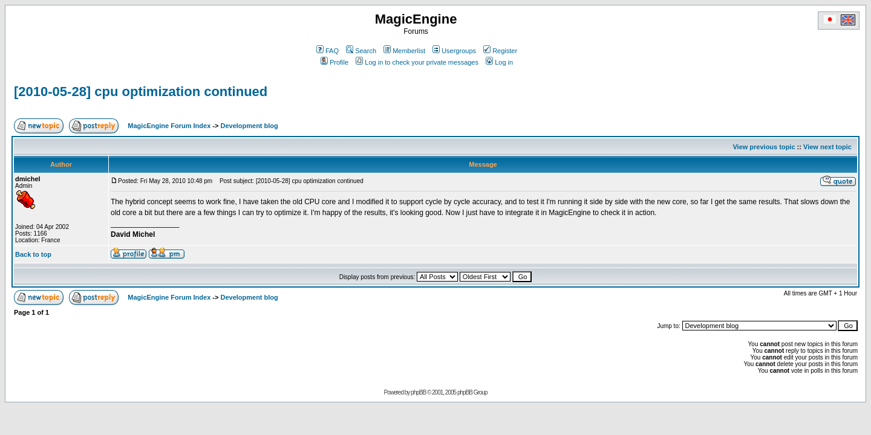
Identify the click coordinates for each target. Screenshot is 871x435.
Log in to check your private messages (417, 62)
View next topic (827, 146)
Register (500, 50)
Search (361, 50)
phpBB (418, 392)
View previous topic (763, 146)
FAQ (327, 50)
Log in (499, 62)
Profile (334, 62)
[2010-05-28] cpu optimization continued (140, 91)
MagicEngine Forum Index (169, 125)
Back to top (33, 254)
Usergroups (454, 50)
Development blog (249, 125)
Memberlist (404, 50)
